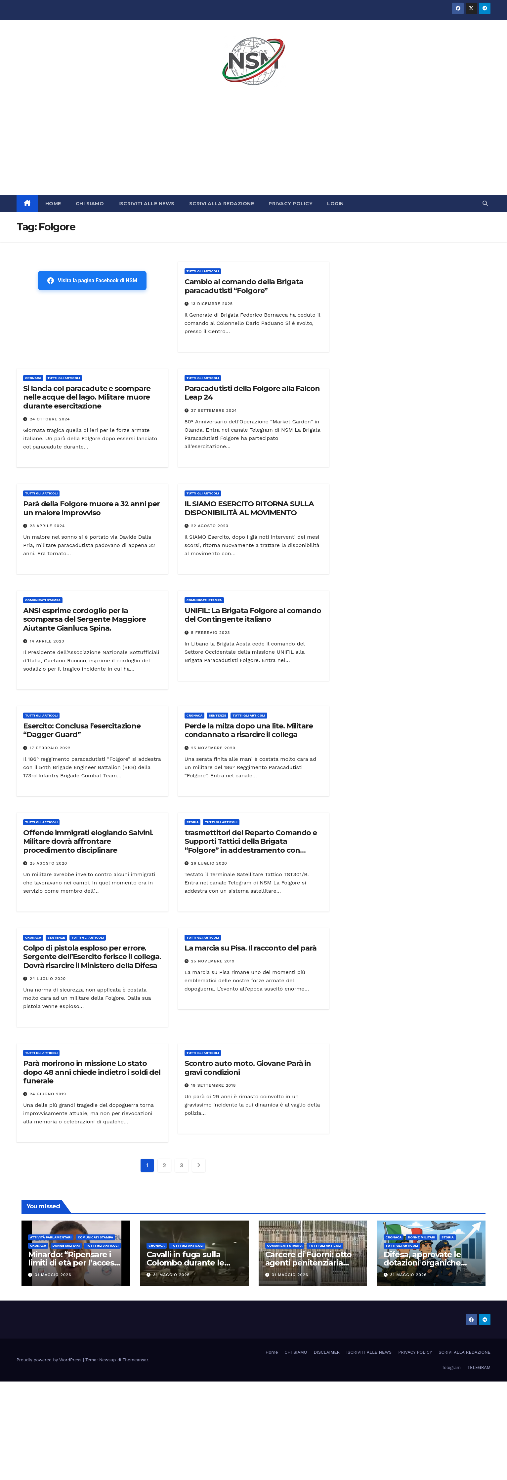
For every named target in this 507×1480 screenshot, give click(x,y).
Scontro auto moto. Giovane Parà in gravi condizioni (248, 1067)
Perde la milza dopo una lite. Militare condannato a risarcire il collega (249, 730)
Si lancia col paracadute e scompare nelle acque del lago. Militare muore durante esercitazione (86, 397)
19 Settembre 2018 (213, 1085)
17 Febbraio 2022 (50, 748)
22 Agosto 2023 (210, 526)
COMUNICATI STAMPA (43, 600)
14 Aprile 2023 (47, 641)
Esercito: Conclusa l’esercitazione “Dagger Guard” (82, 730)
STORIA (193, 822)
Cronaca (33, 378)
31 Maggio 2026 (53, 1274)
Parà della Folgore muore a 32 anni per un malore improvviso (91, 508)
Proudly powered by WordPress (50, 1359)
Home (272, 1352)
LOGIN (335, 204)
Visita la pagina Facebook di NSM (92, 280)
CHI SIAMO (90, 204)
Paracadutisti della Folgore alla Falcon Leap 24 (252, 393)
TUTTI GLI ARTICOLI (203, 271)
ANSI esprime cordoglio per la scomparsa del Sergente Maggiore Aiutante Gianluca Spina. (84, 619)
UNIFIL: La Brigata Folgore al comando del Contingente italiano (253, 615)
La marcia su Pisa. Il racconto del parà (251, 948)
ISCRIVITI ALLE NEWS (146, 204)
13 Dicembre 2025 (212, 303)
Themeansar (135, 1359)
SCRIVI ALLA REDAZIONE (221, 204)
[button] (485, 203)
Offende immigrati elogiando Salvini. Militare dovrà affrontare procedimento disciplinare (88, 841)
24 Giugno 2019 (48, 1094)
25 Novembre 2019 (213, 961)
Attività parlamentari (50, 1237)
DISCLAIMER (327, 1352)
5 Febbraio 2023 (210, 632)
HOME (53, 204)
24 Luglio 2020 (48, 978)
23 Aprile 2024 (47, 526)
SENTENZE (217, 715)
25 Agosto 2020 (48, 863)
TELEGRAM (478, 1367)
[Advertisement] (253, 145)
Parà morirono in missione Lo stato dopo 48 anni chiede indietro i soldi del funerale (91, 1072)
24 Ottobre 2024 (50, 419)
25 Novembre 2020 (213, 748)
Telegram (451, 1367)
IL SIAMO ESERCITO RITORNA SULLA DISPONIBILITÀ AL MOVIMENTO (249, 508)
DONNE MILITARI (66, 1245)
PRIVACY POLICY (291, 204)
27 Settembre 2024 (214, 410)
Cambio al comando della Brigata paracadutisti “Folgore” (244, 286)
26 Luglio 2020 (209, 863)
